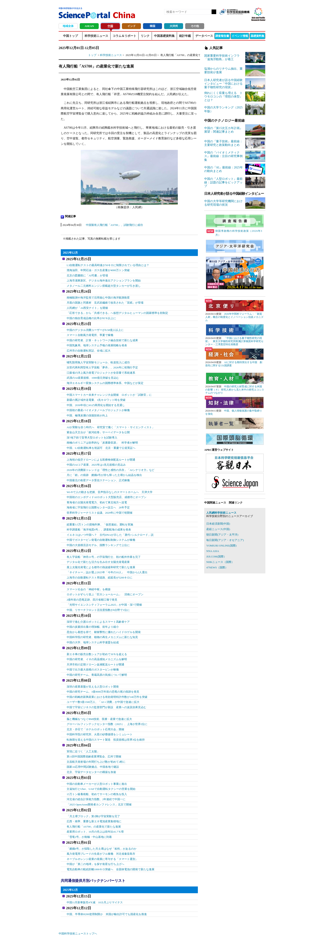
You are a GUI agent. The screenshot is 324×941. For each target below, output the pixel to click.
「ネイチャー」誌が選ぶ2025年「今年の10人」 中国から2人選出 (107, 562)
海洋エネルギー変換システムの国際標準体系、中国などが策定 (105, 379)
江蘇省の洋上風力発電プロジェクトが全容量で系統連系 (101, 368)
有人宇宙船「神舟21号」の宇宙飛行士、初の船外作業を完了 (104, 546)
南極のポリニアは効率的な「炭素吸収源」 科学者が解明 (102, 436)
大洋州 (174, 26)
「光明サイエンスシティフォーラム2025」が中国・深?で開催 (104, 593)
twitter (238, 18)
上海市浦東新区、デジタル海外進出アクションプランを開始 (104, 279)
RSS (224, 18)
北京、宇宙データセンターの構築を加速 (91, 755)
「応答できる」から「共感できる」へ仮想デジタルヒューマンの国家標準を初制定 (117, 311)
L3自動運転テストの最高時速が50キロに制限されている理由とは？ (108, 264)
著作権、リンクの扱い (158, 932)
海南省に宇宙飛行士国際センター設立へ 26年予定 (98, 499)
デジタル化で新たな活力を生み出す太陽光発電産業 (98, 551)
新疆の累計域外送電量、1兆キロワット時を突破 (96, 394)
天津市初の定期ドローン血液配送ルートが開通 (95, 651)
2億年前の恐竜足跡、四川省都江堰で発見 (92, 588)
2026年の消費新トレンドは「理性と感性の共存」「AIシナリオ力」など (111, 462)
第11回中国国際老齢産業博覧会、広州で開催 (94, 740)
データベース (204, 35)
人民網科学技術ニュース (221, 512)
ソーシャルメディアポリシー (247, 932)
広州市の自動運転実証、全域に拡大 (89, 347)
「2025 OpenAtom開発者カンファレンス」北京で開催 (99, 787)
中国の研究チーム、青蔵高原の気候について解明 (97, 661)
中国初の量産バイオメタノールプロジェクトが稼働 (98, 405)
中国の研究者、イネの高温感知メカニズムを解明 (97, 646)
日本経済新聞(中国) (218, 523)
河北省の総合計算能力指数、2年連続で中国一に (96, 782)
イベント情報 (240, 35)
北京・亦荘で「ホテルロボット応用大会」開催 (95, 714)
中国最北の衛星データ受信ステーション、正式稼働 (98, 473)
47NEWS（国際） (217, 567)
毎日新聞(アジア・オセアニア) (225, 540)
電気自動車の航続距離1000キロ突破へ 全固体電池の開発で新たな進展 (110, 850)
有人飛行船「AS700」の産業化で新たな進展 (94, 808)
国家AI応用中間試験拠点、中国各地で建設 (93, 750)
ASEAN (89, 26)
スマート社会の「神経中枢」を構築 (89, 578)
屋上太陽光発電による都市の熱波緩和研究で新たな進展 (101, 557)
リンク (145, 35)
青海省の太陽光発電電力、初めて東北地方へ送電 (97, 494)
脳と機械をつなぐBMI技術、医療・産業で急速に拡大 (99, 703)
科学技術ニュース (96, 35)
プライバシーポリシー (214, 932)
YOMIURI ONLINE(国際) (221, 545)
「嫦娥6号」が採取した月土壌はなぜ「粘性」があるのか (102, 829)
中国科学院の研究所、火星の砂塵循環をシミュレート (99, 719)
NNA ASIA (212, 551)
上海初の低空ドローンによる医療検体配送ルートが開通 (101, 452)
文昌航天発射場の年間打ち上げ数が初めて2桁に (96, 745)
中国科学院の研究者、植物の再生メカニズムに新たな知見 (102, 625)
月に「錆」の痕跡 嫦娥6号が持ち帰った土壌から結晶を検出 (104, 468)
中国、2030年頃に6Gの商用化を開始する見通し (96, 400)
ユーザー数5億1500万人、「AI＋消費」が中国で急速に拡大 (103, 687)
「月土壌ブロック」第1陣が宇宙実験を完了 (93, 798)
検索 (214, 11)
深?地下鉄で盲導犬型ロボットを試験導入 (92, 431)
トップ (92, 55)
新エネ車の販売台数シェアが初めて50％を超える (97, 641)
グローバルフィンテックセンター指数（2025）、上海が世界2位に (107, 709)
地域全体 (68, 26)
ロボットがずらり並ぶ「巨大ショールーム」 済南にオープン (105, 583)
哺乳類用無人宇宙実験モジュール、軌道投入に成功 (98, 358)
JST (75, 933)
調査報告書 (222, 35)
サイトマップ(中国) (186, 932)
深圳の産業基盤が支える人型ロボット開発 (93, 672)
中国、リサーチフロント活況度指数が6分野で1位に (98, 598)
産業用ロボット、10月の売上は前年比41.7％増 (95, 813)
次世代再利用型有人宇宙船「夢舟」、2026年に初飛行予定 (102, 363)
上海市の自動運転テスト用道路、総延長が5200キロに (99, 567)
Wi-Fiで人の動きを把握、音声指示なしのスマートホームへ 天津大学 (110, 484)
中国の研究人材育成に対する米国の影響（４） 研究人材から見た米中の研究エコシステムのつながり (234, 389)
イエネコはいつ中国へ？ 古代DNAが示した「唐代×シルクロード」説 (110, 525)
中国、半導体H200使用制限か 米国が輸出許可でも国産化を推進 (107, 892)
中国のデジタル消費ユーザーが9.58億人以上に (95, 326)
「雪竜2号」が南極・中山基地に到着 (89, 818)
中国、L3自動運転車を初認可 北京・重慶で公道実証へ (101, 441)
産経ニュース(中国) (218, 529)
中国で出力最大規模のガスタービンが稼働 (93, 656)
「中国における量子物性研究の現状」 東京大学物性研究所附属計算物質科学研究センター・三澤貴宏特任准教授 (234, 341)
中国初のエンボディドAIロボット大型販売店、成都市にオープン (106, 489)
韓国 (152, 26)
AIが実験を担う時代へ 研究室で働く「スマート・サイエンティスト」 (111, 421)
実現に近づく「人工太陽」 (83, 735)
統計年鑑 (185, 35)
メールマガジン (245, 18)
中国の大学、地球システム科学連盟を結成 (93, 630)
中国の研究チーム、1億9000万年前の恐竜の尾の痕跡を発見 (103, 677)
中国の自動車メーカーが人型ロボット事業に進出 (97, 766)
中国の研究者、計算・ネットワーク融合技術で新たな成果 (102, 337)
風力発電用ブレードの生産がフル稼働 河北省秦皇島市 (101, 834)
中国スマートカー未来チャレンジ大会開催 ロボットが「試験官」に (109, 389)
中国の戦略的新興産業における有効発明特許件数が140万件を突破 (107, 682)
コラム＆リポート (124, 35)
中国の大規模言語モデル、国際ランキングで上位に (98, 536)
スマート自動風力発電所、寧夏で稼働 (90, 332)
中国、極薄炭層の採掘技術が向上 (87, 410)
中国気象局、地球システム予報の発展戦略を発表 (97, 342)
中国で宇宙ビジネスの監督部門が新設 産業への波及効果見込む (106, 693)
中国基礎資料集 (164, 35)
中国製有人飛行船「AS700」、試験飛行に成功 (114, 225)
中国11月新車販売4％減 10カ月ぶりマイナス (95, 882)
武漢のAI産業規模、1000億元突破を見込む (93, 373)
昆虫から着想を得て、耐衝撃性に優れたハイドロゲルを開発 (104, 619)
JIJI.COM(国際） (216, 556)
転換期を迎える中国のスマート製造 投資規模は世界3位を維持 (106, 724)
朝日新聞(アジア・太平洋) (222, 534)
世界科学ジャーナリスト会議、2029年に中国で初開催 (99, 504)
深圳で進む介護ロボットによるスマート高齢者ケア (98, 609)
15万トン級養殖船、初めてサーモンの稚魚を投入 (97, 777)
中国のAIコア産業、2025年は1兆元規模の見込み (96, 457)
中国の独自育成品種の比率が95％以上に (91, 316)
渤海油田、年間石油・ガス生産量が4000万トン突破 (98, 269)
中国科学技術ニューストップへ (78, 912)
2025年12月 (70, 252)
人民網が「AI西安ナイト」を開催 (87, 305)
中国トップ (70, 35)
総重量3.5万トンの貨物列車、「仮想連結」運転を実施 (100, 515)
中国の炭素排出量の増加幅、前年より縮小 (93, 614)
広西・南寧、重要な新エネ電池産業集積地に (94, 803)
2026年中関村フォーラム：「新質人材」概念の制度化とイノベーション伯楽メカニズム (234, 317)
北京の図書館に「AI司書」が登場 (87, 274)
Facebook (231, 18)
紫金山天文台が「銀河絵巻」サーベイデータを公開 (98, 426)
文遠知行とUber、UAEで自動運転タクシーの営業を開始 (101, 771)
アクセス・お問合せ (130, 932)
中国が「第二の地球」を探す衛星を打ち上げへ (95, 845)
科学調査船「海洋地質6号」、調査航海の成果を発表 (99, 520)
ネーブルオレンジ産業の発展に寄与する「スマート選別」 (102, 839)
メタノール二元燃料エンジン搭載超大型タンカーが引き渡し (104, 284)
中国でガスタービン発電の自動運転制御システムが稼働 (101, 530)
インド (131, 26)
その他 (195, 26)
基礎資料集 (257, 35)
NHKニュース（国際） (220, 562)
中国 (110, 26)
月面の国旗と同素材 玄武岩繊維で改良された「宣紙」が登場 (105, 300)
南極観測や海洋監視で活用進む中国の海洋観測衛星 (98, 295)
